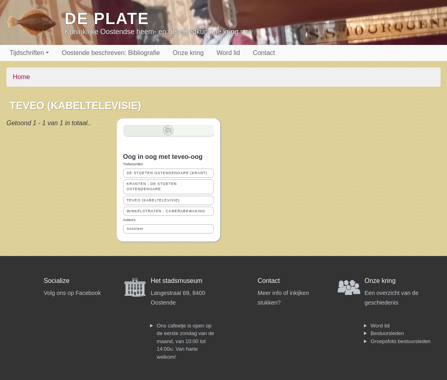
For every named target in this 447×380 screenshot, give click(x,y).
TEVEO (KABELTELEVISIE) (153, 200)
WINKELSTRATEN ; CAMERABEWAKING (166, 211)
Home (21, 76)
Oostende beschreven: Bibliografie (111, 52)
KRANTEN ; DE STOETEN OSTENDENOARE (152, 186)
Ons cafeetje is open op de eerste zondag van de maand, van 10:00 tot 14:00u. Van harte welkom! (185, 341)
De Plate (107, 18)
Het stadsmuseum (177, 280)
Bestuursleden (387, 333)
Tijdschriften (27, 52)
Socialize (56, 280)
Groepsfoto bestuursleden (401, 341)
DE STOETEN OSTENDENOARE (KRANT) (167, 173)
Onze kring (188, 52)
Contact (264, 52)
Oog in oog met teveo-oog (163, 156)
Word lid (228, 52)
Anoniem (135, 229)
